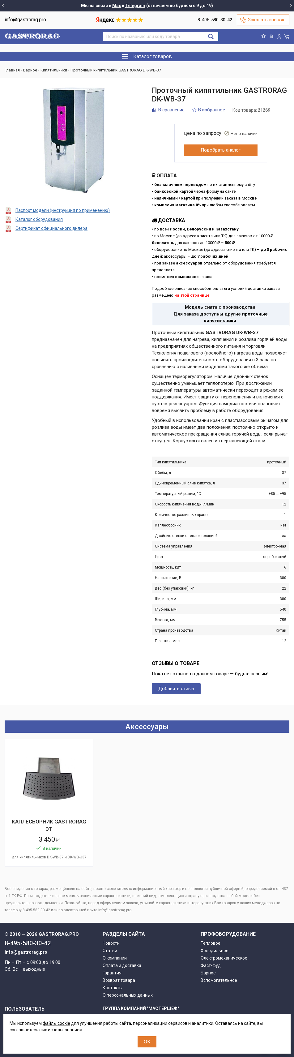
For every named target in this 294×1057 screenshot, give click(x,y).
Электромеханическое (224, 958)
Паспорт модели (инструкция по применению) (62, 210)
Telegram (135, 5)
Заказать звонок (266, 20)
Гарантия (112, 973)
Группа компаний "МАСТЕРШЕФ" (141, 1008)
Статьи (110, 950)
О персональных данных (128, 995)
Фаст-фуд (211, 965)
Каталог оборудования (39, 219)
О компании (115, 958)
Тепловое (210, 943)
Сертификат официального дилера (51, 228)
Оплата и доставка (122, 965)
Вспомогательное (219, 980)
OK (147, 1042)
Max (116, 5)
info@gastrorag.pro (25, 20)
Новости (111, 943)
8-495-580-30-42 (215, 20)
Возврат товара (119, 980)
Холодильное (214, 950)
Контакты (112, 988)
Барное (208, 973)
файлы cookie (56, 1023)
